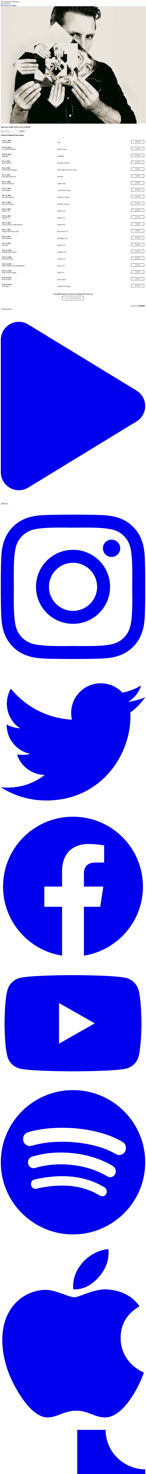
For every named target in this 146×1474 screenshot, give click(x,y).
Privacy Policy (7, 309)
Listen (6, 5)
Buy (2, 5)
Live (9, 5)
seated (142, 306)
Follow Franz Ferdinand (73, 298)
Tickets (137, 141)
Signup (14, 5)
